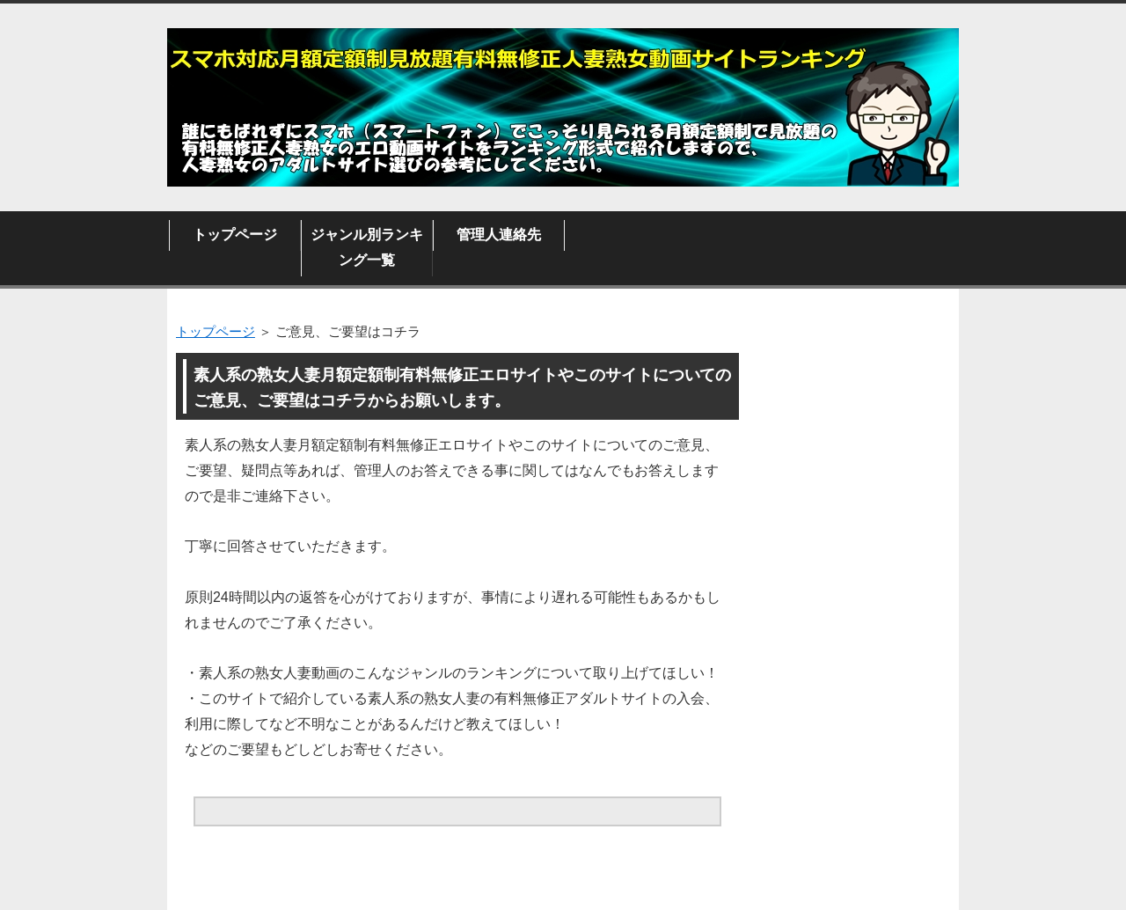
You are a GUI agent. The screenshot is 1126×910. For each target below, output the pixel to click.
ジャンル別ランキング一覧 (367, 247)
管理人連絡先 (499, 234)
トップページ (235, 234)
